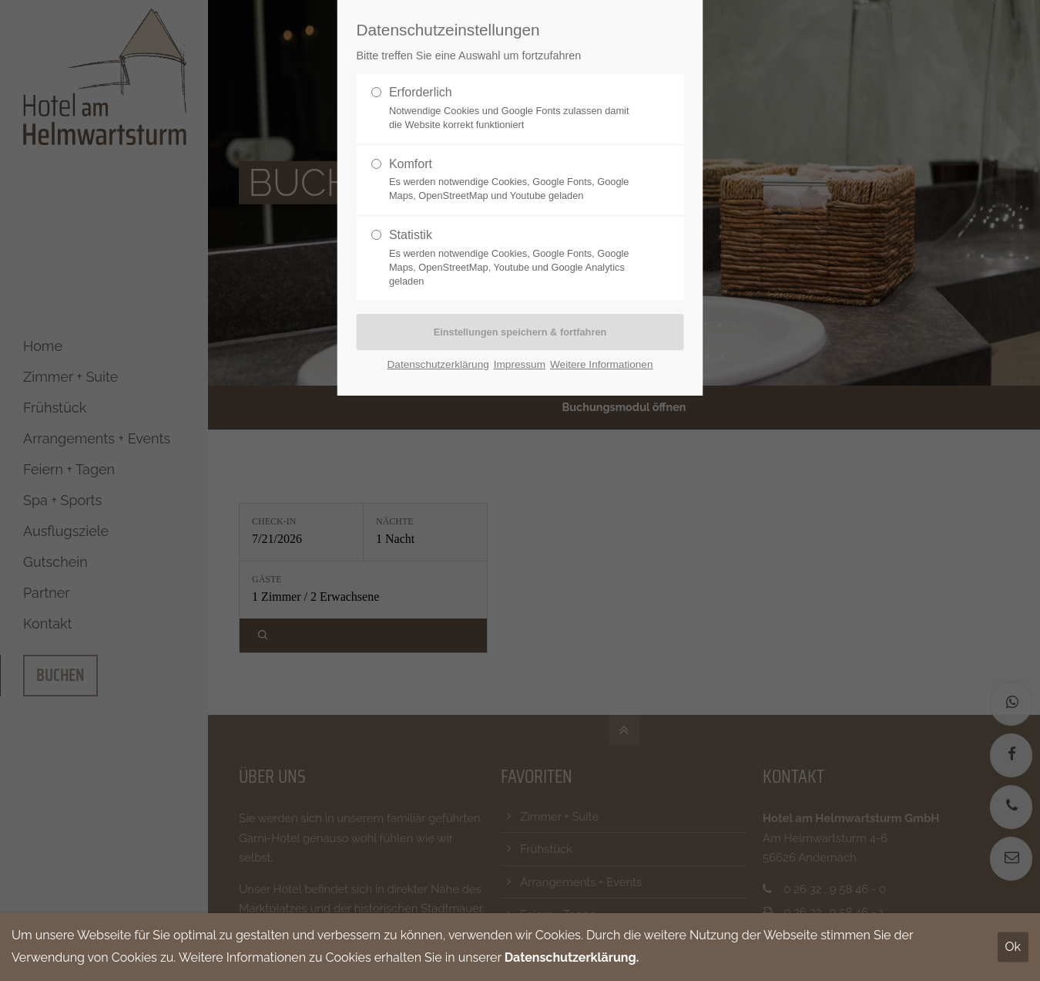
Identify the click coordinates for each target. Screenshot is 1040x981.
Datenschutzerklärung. (572, 957)
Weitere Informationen (601, 364)
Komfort (514, 180)
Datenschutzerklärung (438, 364)
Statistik (514, 258)
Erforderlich (514, 109)
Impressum (519, 364)
